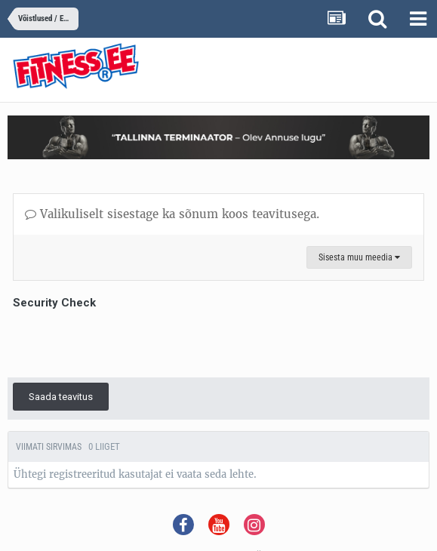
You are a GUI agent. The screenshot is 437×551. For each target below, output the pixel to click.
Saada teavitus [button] (61, 396)
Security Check (54, 302)
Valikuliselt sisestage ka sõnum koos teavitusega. (172, 214)
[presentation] (127, 342)
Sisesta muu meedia (359, 257)
